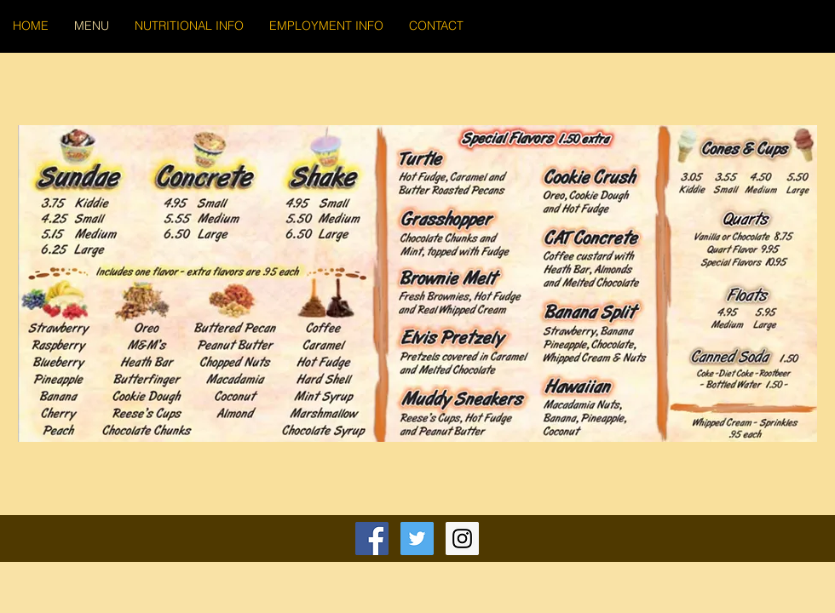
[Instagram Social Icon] (462, 538)
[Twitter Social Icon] (417, 538)
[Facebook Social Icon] (372, 538)
